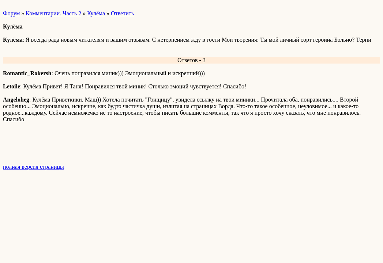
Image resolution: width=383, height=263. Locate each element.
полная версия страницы (33, 167)
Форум (11, 13)
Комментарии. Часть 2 (53, 13)
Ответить (122, 13)
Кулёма (96, 13)
